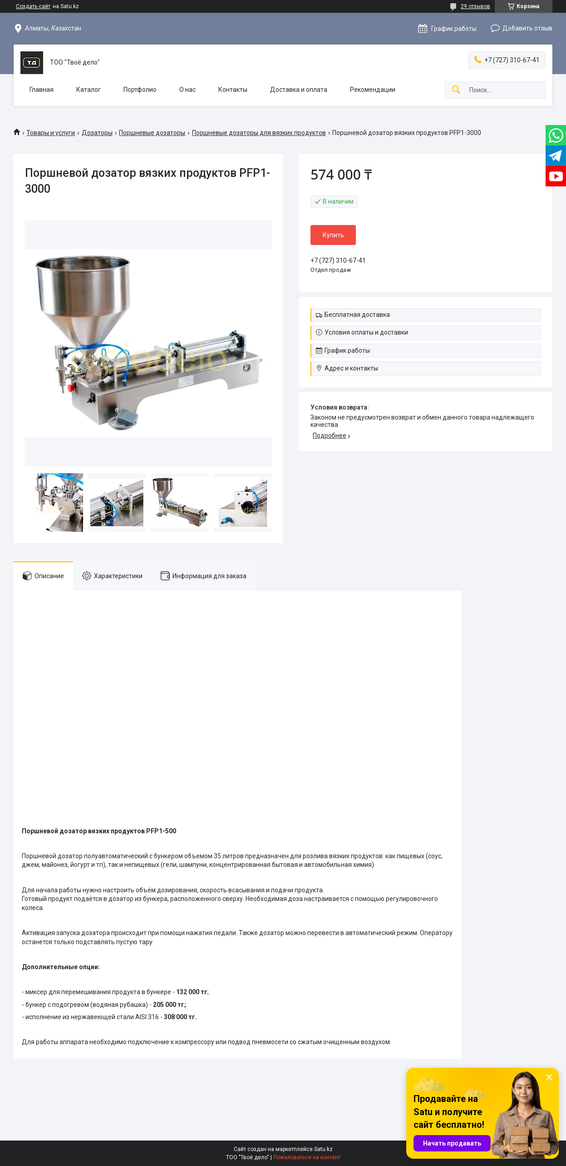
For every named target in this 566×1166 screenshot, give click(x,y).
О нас (187, 89)
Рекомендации (372, 89)
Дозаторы (97, 132)
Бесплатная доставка (357, 314)
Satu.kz (323, 1149)
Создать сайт (33, 6)
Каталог (88, 89)
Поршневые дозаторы (152, 132)
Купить (333, 235)
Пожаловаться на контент (306, 1157)
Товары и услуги (50, 132)
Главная (42, 89)
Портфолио (140, 89)
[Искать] (456, 90)
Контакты (232, 89)
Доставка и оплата (298, 89)
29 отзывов (475, 6)
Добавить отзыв (527, 28)
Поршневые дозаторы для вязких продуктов (259, 132)
